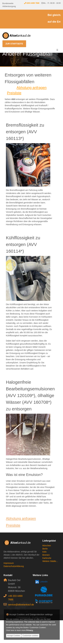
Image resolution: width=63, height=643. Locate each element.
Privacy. (29, 630)
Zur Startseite (14, 43)
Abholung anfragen (32, 88)
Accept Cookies (13, 636)
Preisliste (14, 93)
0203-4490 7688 (32, 3)
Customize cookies (30, 636)
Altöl (13, 99)
